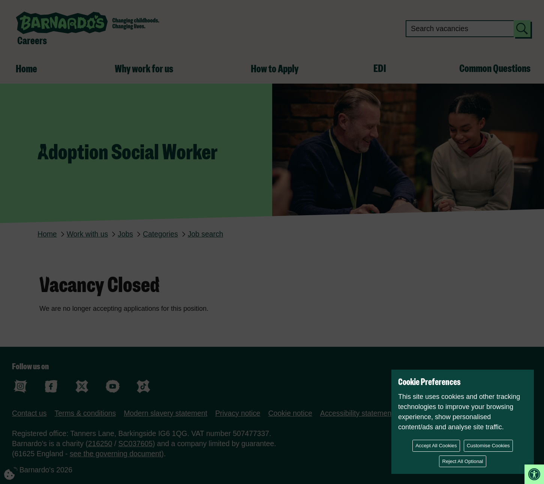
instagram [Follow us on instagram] (20, 386)
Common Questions (495, 69)
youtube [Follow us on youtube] (112, 386)
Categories (160, 234)
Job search (205, 234)
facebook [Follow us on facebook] (51, 386)
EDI (379, 69)
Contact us (29, 413)
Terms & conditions (85, 413)
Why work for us (144, 69)
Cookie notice (290, 413)
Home (26, 69)
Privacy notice (238, 413)
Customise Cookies (488, 445)
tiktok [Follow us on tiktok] (143, 386)
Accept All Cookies (436, 445)
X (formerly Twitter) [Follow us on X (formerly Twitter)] (81, 386)
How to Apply (274, 69)
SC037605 (135, 443)
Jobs (125, 234)
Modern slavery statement (165, 413)
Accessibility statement (357, 413)
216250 (100, 443)
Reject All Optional (462, 461)
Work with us (87, 234)
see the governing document (115, 454)
